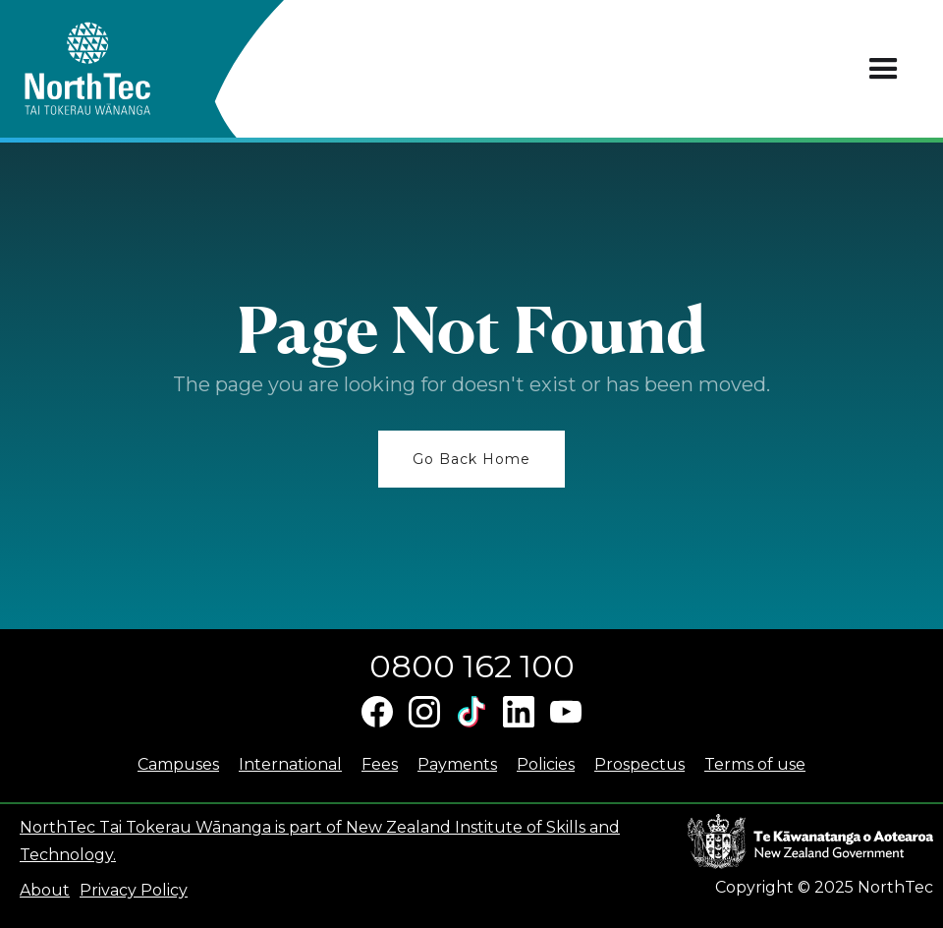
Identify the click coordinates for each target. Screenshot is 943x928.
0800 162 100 (472, 666)
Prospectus (639, 764)
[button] (884, 69)
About (45, 890)
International (290, 764)
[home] (122, 69)
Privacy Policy (134, 890)
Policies (546, 764)
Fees (379, 764)
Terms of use (754, 764)
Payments (457, 764)
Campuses (178, 764)
